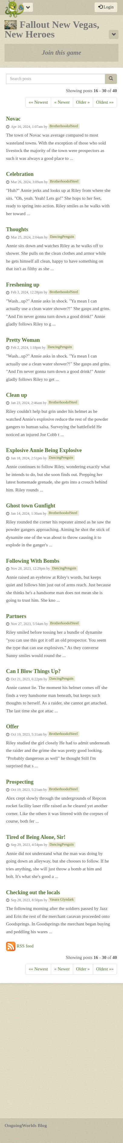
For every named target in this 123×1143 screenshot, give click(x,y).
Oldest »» (105, 102)
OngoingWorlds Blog (26, 1125)
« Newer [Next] (62, 102)
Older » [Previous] (83, 102)
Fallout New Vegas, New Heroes (52, 29)
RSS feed (20, 946)
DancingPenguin (62, 237)
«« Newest (38, 102)
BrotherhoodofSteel (64, 126)
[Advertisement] (61, 1050)
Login (106, 7)
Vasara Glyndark (62, 899)
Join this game (61, 52)
